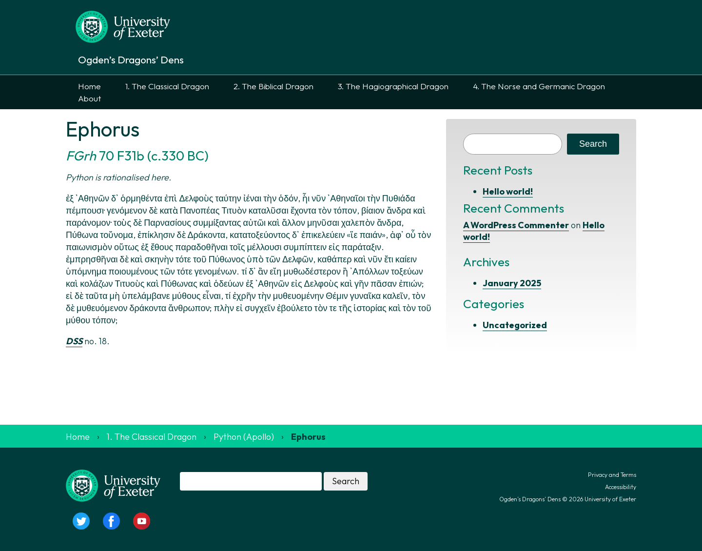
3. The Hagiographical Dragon (393, 86)
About (89, 98)
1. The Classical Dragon (167, 86)
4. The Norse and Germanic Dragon (539, 86)
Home (89, 86)
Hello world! (508, 191)
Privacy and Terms (612, 474)
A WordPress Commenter (516, 225)
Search (593, 144)
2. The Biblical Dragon (273, 86)
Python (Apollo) (244, 436)
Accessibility (620, 487)
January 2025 (512, 283)
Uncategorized (515, 325)
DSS (74, 341)
